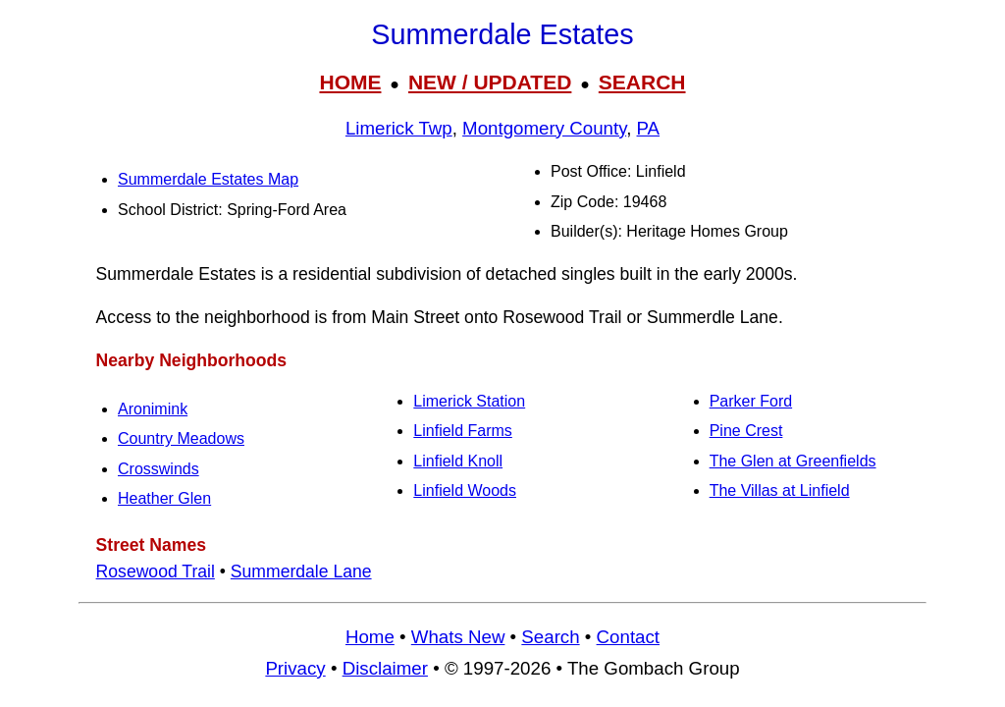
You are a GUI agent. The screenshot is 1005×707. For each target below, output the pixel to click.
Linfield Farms (462, 430)
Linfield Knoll (457, 461)
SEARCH (642, 82)
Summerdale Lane (301, 571)
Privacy (295, 668)
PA (649, 128)
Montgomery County (544, 128)
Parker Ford (751, 401)
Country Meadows (181, 438)
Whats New (458, 636)
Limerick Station (469, 401)
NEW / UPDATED (489, 82)
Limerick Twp (398, 128)
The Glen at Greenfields (793, 461)
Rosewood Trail (155, 571)
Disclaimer (385, 668)
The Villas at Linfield (780, 490)
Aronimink (152, 409)
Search (550, 636)
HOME (350, 82)
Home (370, 636)
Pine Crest (746, 430)
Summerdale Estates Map (208, 179)
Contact (628, 636)
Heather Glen (164, 498)
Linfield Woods (464, 490)
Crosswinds (158, 469)
